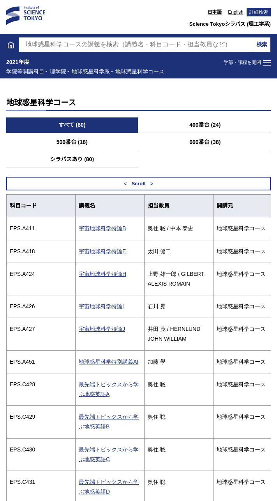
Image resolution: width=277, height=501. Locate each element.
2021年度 (17, 62)
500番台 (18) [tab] (72, 142)
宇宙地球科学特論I (101, 306)
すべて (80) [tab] (71, 125)
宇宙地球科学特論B (102, 228)
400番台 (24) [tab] (205, 125)
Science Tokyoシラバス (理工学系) (230, 24)
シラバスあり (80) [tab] (72, 159)
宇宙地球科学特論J (102, 329)
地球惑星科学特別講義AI (108, 362)
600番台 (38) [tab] (205, 142)
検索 (261, 44)
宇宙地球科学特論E (102, 251)
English (235, 12)
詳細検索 (258, 12)
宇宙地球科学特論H (102, 274)
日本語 (215, 12)
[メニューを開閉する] (247, 63)
